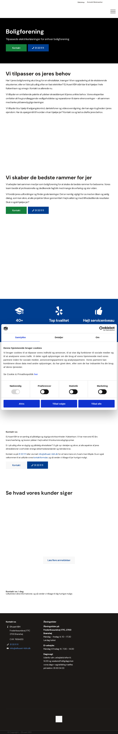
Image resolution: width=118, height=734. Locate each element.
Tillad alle (96, 403)
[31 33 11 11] (38, 47)
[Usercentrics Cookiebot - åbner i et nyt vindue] (101, 328)
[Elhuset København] (11, 11)
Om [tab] (97, 337)
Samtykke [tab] (20, 337)
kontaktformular (40, 457)
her (36, 374)
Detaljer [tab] (59, 337)
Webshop (81, 2)
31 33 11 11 (22, 454)
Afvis (21, 403)
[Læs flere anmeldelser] (59, 560)
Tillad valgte (58, 403)
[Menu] (111, 11)
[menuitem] (81, 2)
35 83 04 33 (58, 668)
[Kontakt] (16, 47)
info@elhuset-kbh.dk (48, 454)
